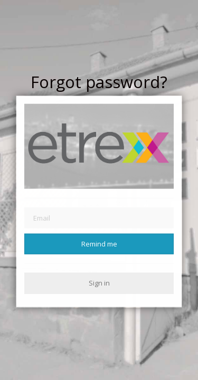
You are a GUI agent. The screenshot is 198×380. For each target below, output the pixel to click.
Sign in (99, 283)
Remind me (99, 244)
